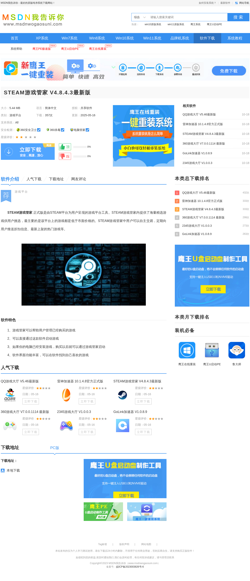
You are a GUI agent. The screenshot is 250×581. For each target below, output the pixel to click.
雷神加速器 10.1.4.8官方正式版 (203, 124)
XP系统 (42, 38)
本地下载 (13, 470)
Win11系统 (152, 38)
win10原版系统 (153, 24)
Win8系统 (97, 38)
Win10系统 (125, 38)
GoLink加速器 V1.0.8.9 (197, 153)
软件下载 (207, 38)
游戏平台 (21, 191)
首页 (14, 38)
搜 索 (238, 17)
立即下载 (30, 401)
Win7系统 (69, 38)
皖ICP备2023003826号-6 (130, 566)
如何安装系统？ (207, 2)
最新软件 (225, 2)
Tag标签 (102, 544)
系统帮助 (16, 48)
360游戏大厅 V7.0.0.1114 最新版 (204, 143)
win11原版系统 (176, 24)
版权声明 (124, 544)
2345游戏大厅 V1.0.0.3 (197, 163)
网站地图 (146, 544)
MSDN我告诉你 (9, 2)
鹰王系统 (195, 24)
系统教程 (234, 38)
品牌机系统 (179, 38)
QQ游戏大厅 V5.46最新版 (199, 114)
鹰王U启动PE (214, 24)
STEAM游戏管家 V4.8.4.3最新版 (204, 133)
